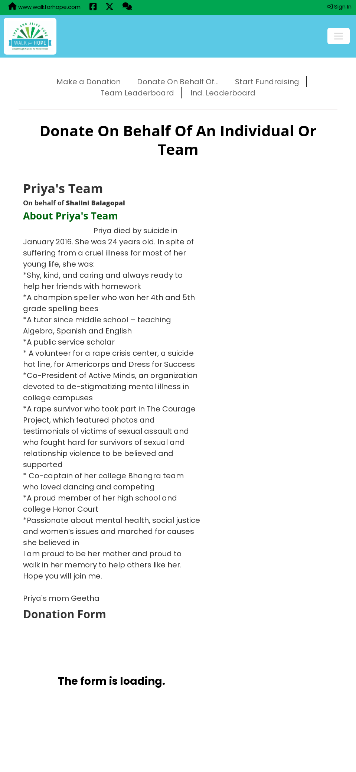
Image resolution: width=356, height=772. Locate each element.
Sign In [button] (339, 6)
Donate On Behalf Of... (178, 81)
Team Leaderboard (137, 93)
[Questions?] (127, 7)
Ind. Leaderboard (222, 93)
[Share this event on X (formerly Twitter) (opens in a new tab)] (109, 7)
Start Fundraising (267, 81)
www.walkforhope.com (44, 7)
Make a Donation (88, 81)
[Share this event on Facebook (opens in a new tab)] (93, 7)
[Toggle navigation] (338, 36)
